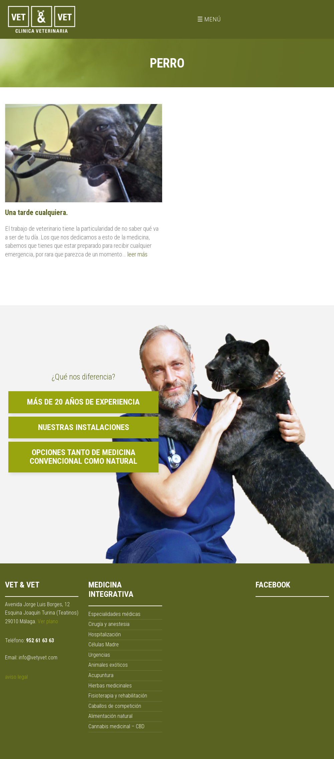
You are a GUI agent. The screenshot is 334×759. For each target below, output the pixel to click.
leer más (137, 254)
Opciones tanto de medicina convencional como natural (83, 457)
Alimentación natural (110, 716)
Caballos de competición (114, 706)
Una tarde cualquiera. (36, 212)
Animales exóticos (108, 665)
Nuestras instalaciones (83, 427)
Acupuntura (100, 675)
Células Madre (103, 644)
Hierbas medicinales (110, 685)
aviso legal (16, 677)
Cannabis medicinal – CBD (116, 726)
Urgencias (99, 655)
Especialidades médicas (114, 614)
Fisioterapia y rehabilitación (117, 695)
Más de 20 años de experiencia (83, 402)
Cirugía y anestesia (108, 624)
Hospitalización (104, 634)
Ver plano (48, 621)
